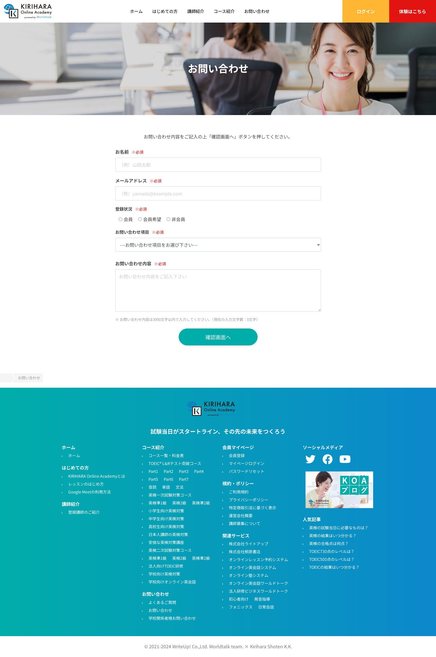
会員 (126, 219)
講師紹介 (195, 11)
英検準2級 (201, 503)
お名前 (122, 151)
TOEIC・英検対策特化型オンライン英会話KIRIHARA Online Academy (211, 409)
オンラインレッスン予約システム (258, 559)
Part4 (199, 471)
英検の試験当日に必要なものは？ (338, 527)
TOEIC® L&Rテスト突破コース (175, 463)
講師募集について (244, 523)
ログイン (366, 11)
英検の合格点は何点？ (329, 543)
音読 (152, 487)
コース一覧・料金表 (166, 455)
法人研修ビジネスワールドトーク (258, 591)
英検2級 (179, 503)
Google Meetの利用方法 (89, 492)
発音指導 (262, 599)
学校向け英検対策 (164, 574)
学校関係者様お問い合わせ (172, 618)
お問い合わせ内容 (133, 263)
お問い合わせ (256, 11)
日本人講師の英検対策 (168, 534)
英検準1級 (158, 503)
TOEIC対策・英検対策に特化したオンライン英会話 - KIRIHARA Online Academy (28, 11)
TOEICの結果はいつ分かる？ (334, 567)
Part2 (168, 471)
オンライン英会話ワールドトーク (258, 583)
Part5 (153, 479)
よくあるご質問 (162, 602)
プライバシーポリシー (248, 499)
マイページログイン (246, 463)
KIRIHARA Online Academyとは (96, 476)
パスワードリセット (246, 471)
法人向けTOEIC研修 (166, 566)
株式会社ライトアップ (248, 543)
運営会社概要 (241, 515)
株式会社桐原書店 (244, 551)
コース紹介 (224, 11)
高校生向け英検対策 (166, 526)
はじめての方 (165, 11)
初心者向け (239, 599)
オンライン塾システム (248, 575)
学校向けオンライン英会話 (172, 582)
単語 (166, 487)
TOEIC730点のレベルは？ (332, 551)
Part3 (184, 471)
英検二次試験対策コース (170, 550)
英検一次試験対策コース (170, 495)
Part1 (153, 471)
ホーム (136, 11)
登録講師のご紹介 (84, 512)
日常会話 (266, 607)
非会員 (176, 219)
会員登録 (237, 455)
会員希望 (149, 219)
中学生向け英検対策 (166, 518)
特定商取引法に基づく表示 (252, 507)
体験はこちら (412, 11)
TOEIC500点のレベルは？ (332, 559)
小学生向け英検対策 (166, 510)
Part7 (184, 479)
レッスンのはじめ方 (86, 484)
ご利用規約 (239, 492)
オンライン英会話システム (252, 567)
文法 (179, 487)
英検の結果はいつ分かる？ (333, 535)
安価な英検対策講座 (166, 542)
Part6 (168, 479)
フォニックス (241, 607)
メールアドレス (131, 180)
